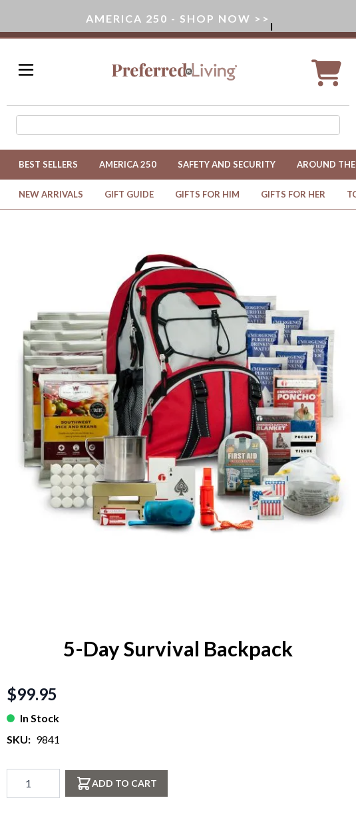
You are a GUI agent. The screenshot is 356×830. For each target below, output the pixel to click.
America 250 (127, 164)
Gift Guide (129, 194)
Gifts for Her (293, 194)
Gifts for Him (207, 194)
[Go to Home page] (174, 71)
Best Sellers (48, 164)
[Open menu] (26, 70)
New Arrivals (51, 194)
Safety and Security (226, 164)
